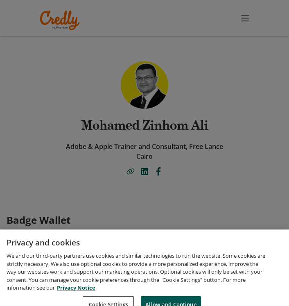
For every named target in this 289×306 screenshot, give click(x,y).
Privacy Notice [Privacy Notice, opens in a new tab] (76, 300)
